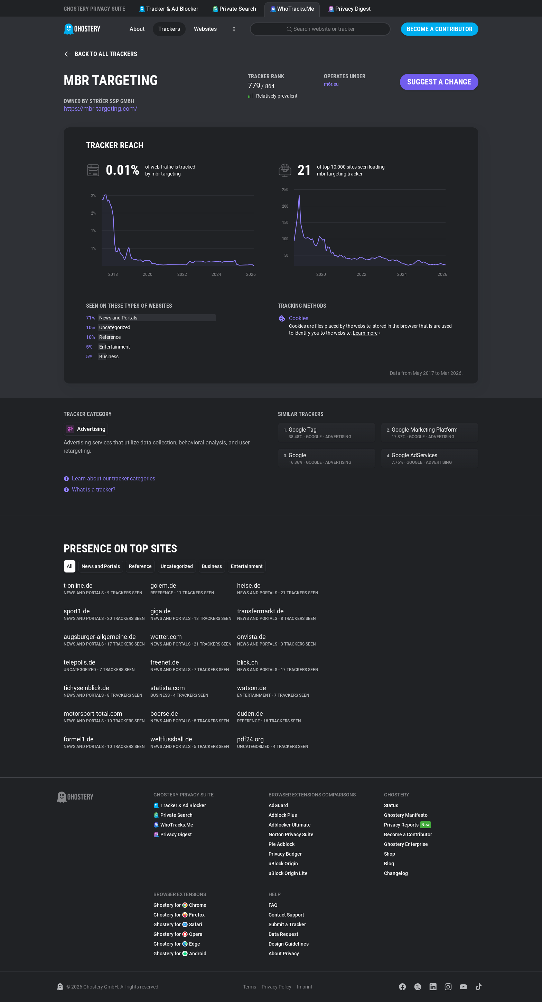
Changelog (396, 873)
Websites (205, 29)
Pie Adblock (282, 844)
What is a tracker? (89, 489)
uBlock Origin (283, 863)
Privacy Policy (276, 987)
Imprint (304, 987)
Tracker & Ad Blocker (168, 9)
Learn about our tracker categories (109, 478)
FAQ (273, 905)
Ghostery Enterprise (406, 844)
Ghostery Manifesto (406, 815)
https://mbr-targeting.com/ (100, 108)
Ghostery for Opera (178, 934)
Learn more (367, 333)
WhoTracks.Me (292, 9)
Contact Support (286, 915)
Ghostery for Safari (177, 924)
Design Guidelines (289, 944)
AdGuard (278, 805)
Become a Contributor (440, 29)
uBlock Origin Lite (288, 873)
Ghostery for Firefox (179, 915)
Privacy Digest (349, 9)
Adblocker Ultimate (290, 825)
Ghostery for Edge (176, 944)
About (137, 29)
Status (391, 805)
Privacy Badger (285, 854)
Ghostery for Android (179, 953)
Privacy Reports (407, 824)
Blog (389, 863)
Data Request (283, 934)
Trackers (169, 29)
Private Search (234, 9)
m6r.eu (331, 84)
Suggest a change (439, 82)
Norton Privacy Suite (291, 834)
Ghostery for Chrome (179, 905)
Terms (249, 987)
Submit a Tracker (287, 924)
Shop (389, 854)
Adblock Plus (283, 815)
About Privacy (284, 953)
